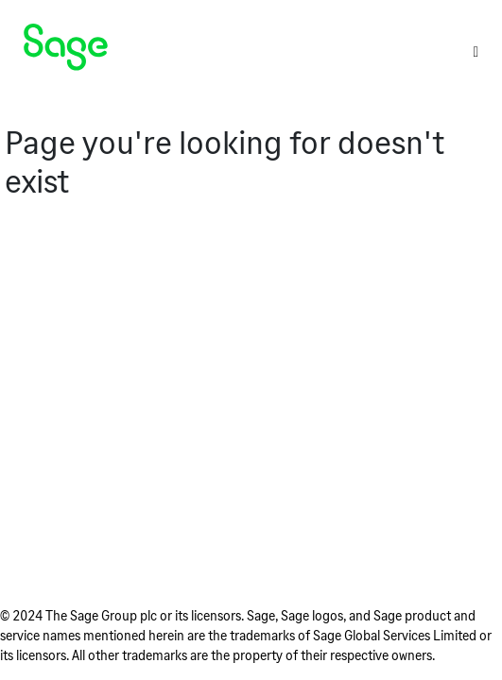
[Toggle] (475, 51)
